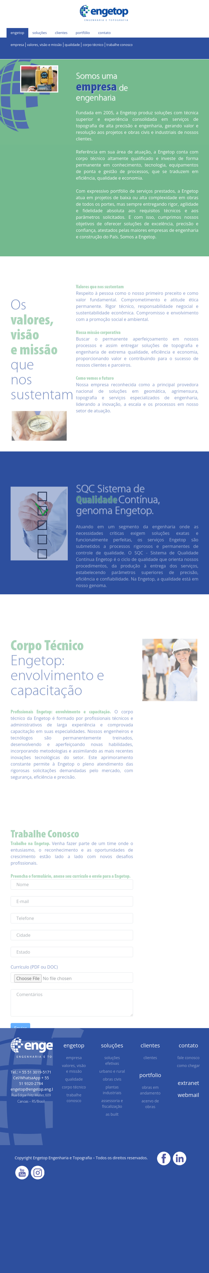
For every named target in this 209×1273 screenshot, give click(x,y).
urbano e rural (112, 1071)
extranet (188, 1083)
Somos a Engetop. (138, 237)
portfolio (150, 1075)
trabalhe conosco (119, 44)
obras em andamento (150, 1090)
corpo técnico (93, 44)
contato (104, 32)
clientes (61, 32)
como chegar (188, 1065)
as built (112, 1114)
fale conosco (188, 1057)
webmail (188, 1095)
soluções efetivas (112, 1060)
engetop (17, 32)
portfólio (83, 32)
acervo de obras (150, 1103)
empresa (17, 44)
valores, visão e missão (44, 44)
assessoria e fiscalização (112, 1103)
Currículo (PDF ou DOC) (34, 979)
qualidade (72, 44)
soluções (39, 32)
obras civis (112, 1079)
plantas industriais (112, 1089)
